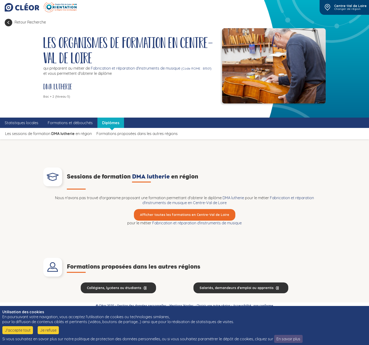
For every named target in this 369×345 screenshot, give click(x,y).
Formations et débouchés (70, 122)
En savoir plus (288, 339)
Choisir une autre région (213, 305)
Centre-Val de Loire (350, 6)
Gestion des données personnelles (142, 305)
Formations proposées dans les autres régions (137, 133)
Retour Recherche (30, 22)
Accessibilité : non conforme (253, 305)
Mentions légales (181, 305)
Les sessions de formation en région (48, 133)
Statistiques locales (21, 122)
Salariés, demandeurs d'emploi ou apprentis (236, 288)
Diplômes (110, 122)
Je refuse (48, 330)
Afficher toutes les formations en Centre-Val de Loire (184, 215)
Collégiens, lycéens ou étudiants (114, 288)
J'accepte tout (18, 330)
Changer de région (347, 9)
